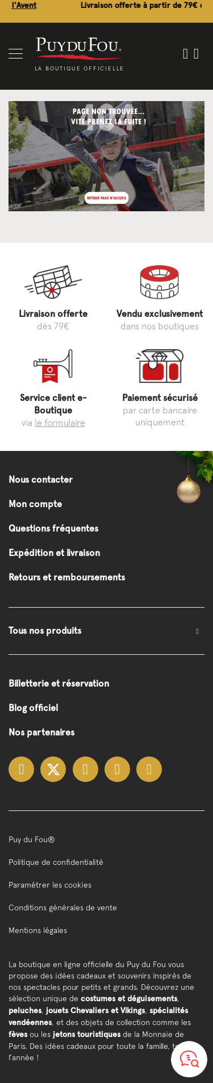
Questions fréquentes (53, 528)
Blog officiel (33, 708)
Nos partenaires (41, 732)
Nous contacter (41, 479)
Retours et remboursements (67, 577)
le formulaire (60, 422)
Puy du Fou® (32, 839)
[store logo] (79, 48)
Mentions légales (38, 930)
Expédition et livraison (54, 552)
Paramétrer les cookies (50, 884)
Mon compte (35, 504)
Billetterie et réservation (59, 683)
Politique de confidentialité (56, 862)
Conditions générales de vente (63, 907)
